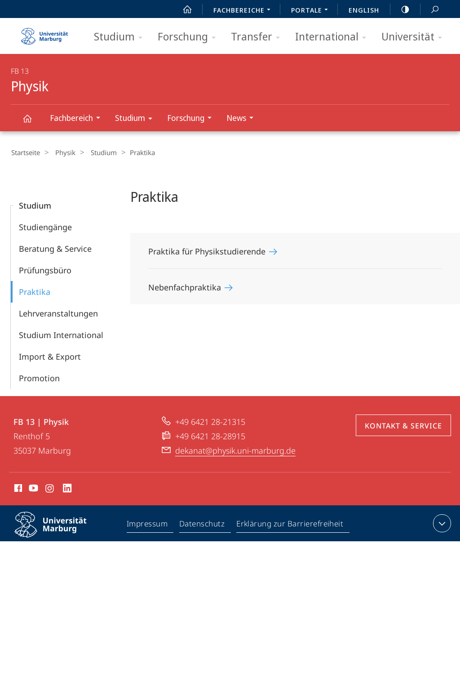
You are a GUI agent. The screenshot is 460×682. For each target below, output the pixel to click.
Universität (414, 37)
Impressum (147, 524)
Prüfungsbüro (45, 269)
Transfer (258, 37)
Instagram (50, 489)
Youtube (32, 489)
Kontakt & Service (403, 425)
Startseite (25, 152)
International (333, 37)
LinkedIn (67, 489)
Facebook (17, 489)
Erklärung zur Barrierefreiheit (290, 524)
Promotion (39, 377)
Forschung (189, 37)
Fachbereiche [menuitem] (244, 10)
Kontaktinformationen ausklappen (441, 523)
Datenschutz (202, 524)
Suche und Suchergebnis (429, 9)
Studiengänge (45, 226)
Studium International (61, 334)
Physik (32, 122)
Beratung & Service (55, 248)
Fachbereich (78, 118)
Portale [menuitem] (312, 10)
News (242, 118)
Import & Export (50, 356)
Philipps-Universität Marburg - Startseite (44, 33)
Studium (121, 37)
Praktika (34, 291)
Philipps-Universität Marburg (58, 531)
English (364, 9)
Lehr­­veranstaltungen (58, 313)
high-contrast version (400, 9)
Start (182, 9)
